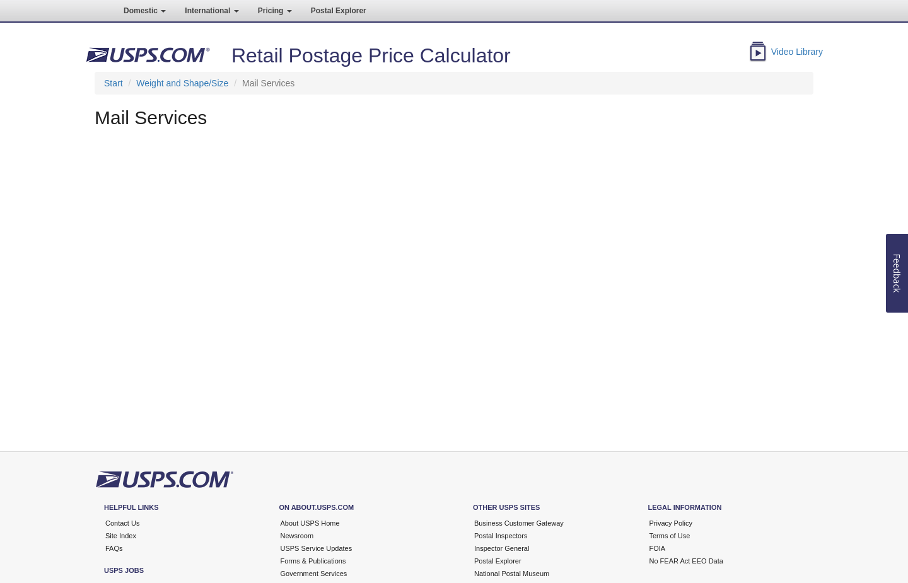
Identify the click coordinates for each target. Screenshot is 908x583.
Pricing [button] (275, 10)
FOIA (657, 548)
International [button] (211, 10)
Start (113, 83)
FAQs (114, 548)
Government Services (314, 573)
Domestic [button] (145, 10)
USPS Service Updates (316, 548)
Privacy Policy (670, 523)
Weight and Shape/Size (182, 83)
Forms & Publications (313, 561)
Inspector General (501, 548)
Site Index (120, 536)
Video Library (797, 52)
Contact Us (122, 523)
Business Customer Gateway (519, 523)
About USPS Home (310, 523)
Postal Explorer (338, 10)
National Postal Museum (511, 573)
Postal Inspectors (500, 536)
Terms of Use (669, 536)
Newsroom (297, 536)
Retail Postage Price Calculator (371, 55)
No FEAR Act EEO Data (686, 561)
